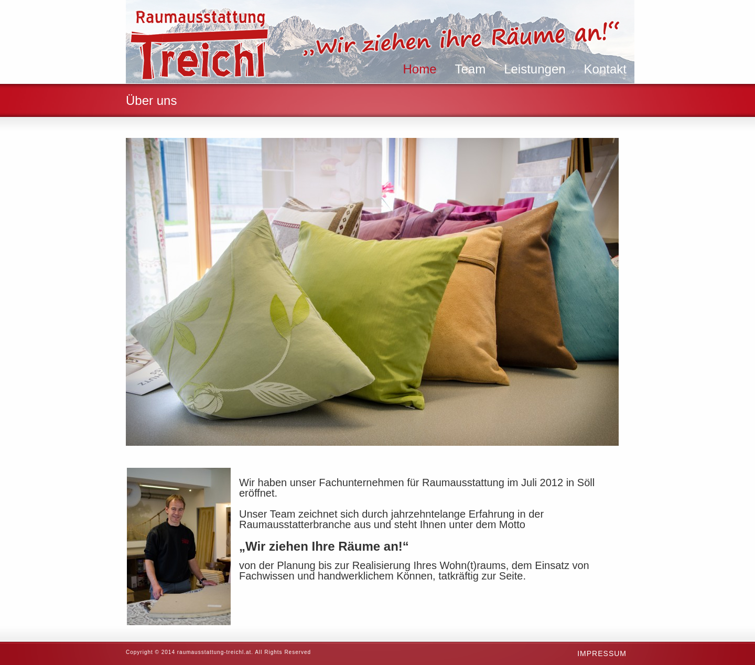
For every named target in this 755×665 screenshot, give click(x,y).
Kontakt (605, 69)
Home (419, 69)
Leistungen (534, 69)
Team (470, 69)
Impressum (602, 653)
